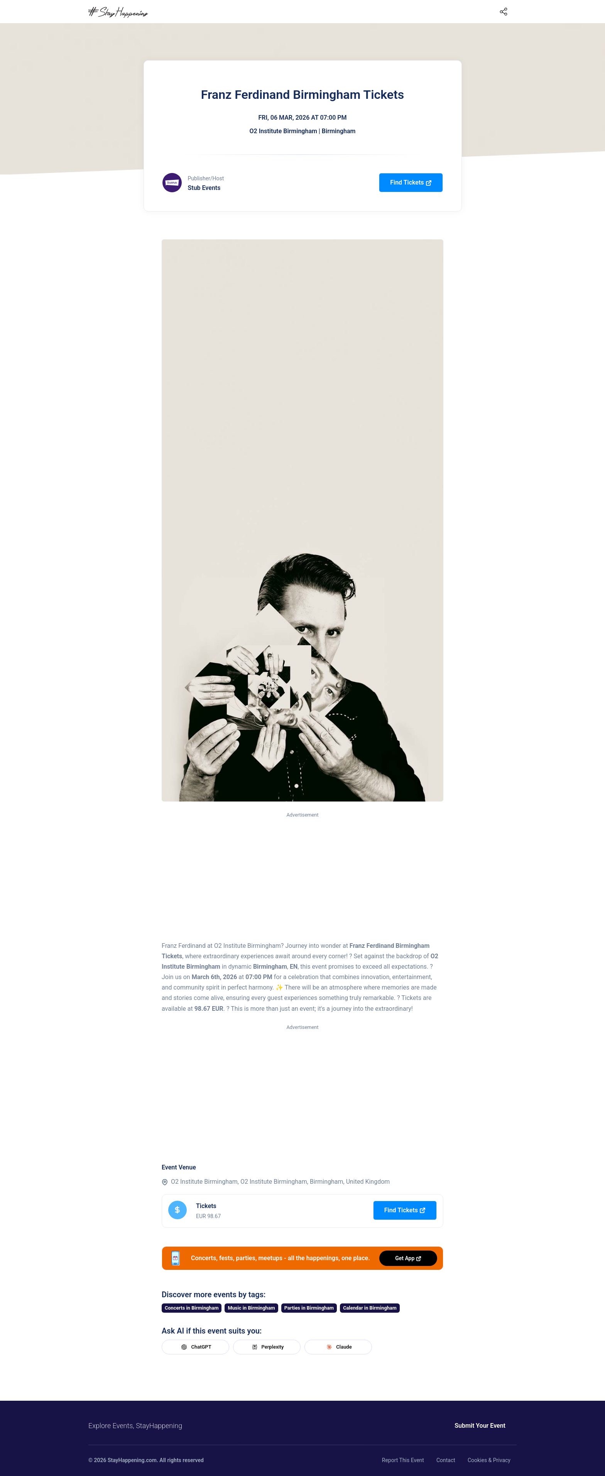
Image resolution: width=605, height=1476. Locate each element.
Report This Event (403, 1460)
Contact (445, 1460)
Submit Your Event (480, 1425)
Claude (338, 1347)
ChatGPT (195, 1347)
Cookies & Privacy (489, 1460)
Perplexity (267, 1347)
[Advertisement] (302, 877)
